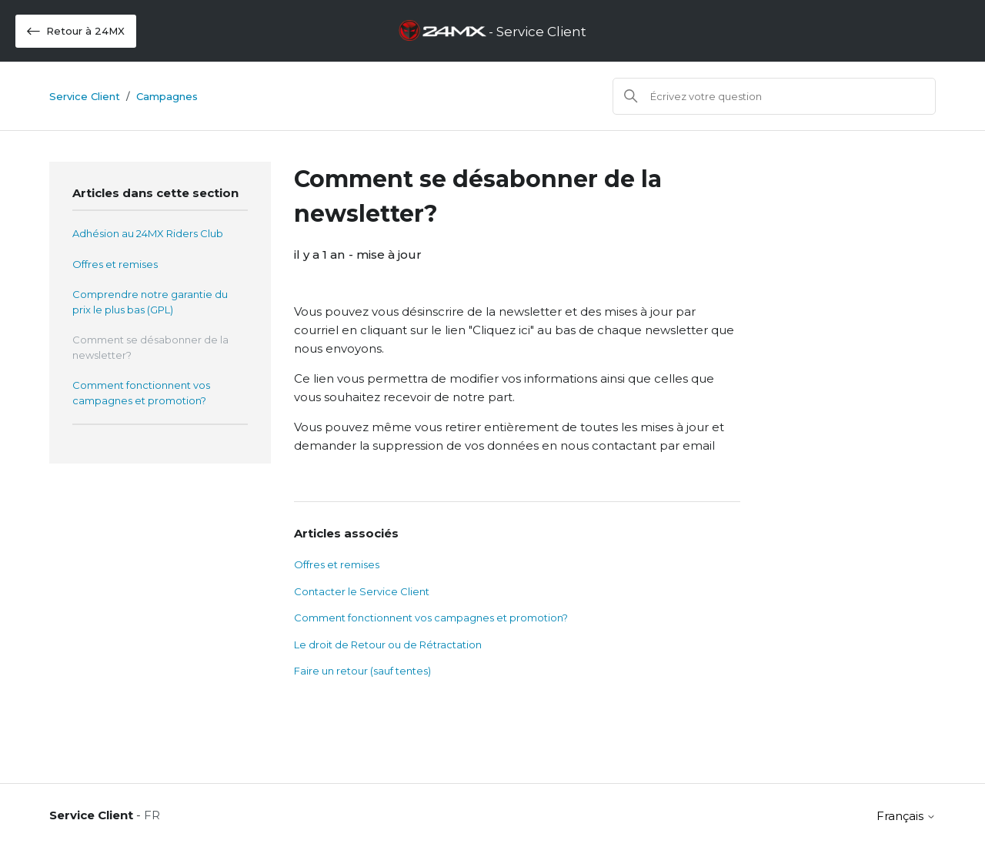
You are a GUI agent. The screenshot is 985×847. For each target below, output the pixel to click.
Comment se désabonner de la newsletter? (150, 347)
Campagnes (167, 96)
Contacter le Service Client (361, 591)
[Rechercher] (774, 96)
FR (152, 815)
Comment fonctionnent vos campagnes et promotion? (141, 393)
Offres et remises (115, 264)
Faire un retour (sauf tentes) (362, 671)
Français (906, 815)
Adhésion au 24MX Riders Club (147, 233)
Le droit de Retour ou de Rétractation (388, 644)
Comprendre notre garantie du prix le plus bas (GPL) (150, 302)
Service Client (84, 96)
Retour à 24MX (76, 31)
